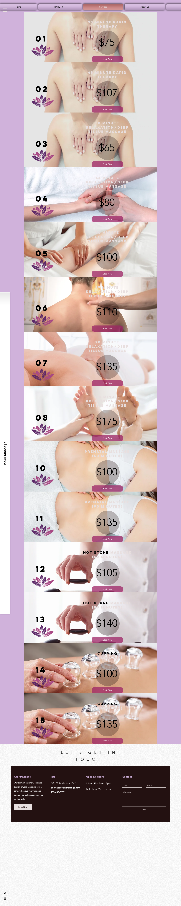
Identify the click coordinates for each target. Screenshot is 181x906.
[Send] (144, 809)
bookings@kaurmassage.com (65, 787)
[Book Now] (107, 59)
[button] (5, 10)
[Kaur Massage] (5, 453)
